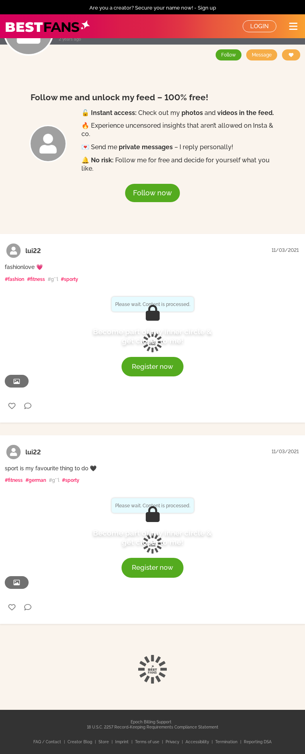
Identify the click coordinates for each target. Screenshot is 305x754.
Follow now (152, 193)
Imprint (122, 742)
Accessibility (197, 742)
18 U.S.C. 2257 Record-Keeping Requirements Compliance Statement (152, 727)
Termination (227, 742)
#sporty (69, 279)
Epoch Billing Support (151, 722)
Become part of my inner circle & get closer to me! (152, 336)
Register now (152, 366)
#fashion (14, 279)
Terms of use (147, 742)
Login (259, 26)
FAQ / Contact (47, 742)
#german (35, 480)
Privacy (173, 742)
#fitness (36, 279)
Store (104, 742)
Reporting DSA (258, 742)
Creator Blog (80, 742)
